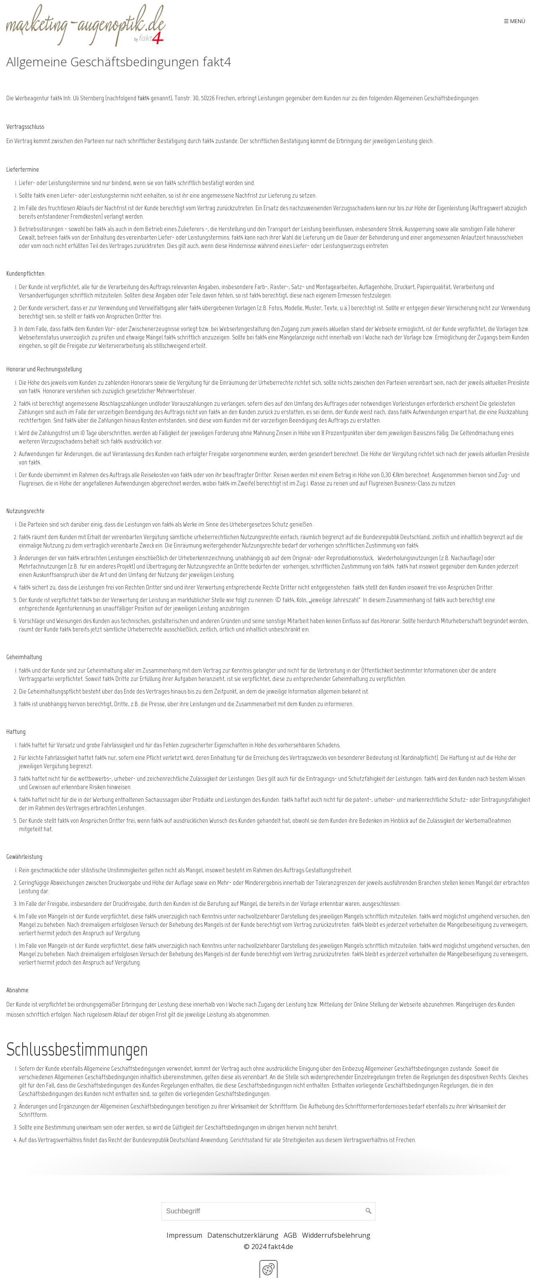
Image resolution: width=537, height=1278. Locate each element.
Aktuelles (291, 21)
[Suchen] (368, 1211)
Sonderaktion (337, 21)
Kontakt (472, 21)
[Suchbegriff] (268, 1211)
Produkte (382, 21)
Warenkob (510, 21)
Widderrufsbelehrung (336, 1235)
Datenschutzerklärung (243, 1235)
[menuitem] (291, 21)
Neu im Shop (432, 21)
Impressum (184, 1235)
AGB (290, 1235)
